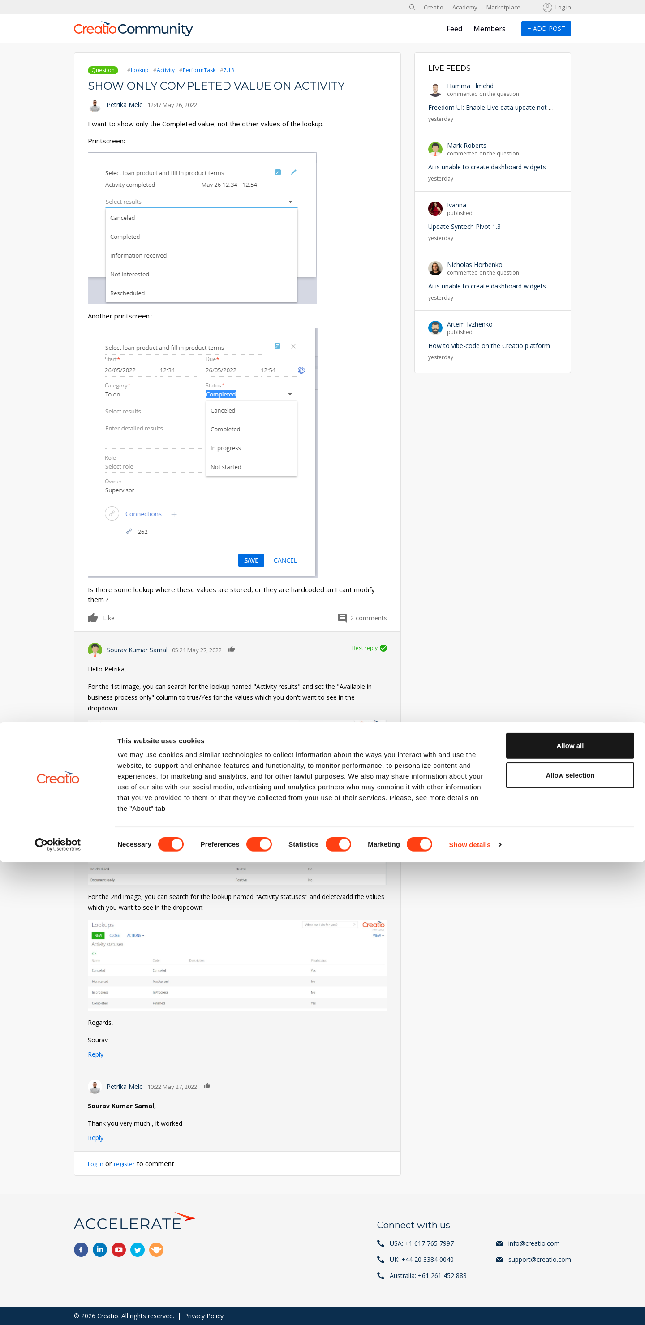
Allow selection (570, 1238)
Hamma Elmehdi (471, 86)
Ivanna (456, 205)
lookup (140, 70)
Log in (563, 7)
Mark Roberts (466, 145)
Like (93, 617)
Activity (166, 70)
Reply (95, 1054)
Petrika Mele (125, 104)
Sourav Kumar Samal (137, 649)
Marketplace (503, 7)
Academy (464, 7)
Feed (454, 29)
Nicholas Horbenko (475, 264)
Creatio (433, 7)
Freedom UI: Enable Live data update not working (500, 107)
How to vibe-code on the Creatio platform (489, 345)
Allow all (570, 1208)
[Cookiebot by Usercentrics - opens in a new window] (58, 1307)
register (129, 1163)
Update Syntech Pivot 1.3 (464, 226)
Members (489, 29)
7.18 (229, 70)
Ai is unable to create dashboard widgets (487, 167)
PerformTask (199, 70)
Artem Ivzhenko (470, 324)
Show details (470, 1307)
